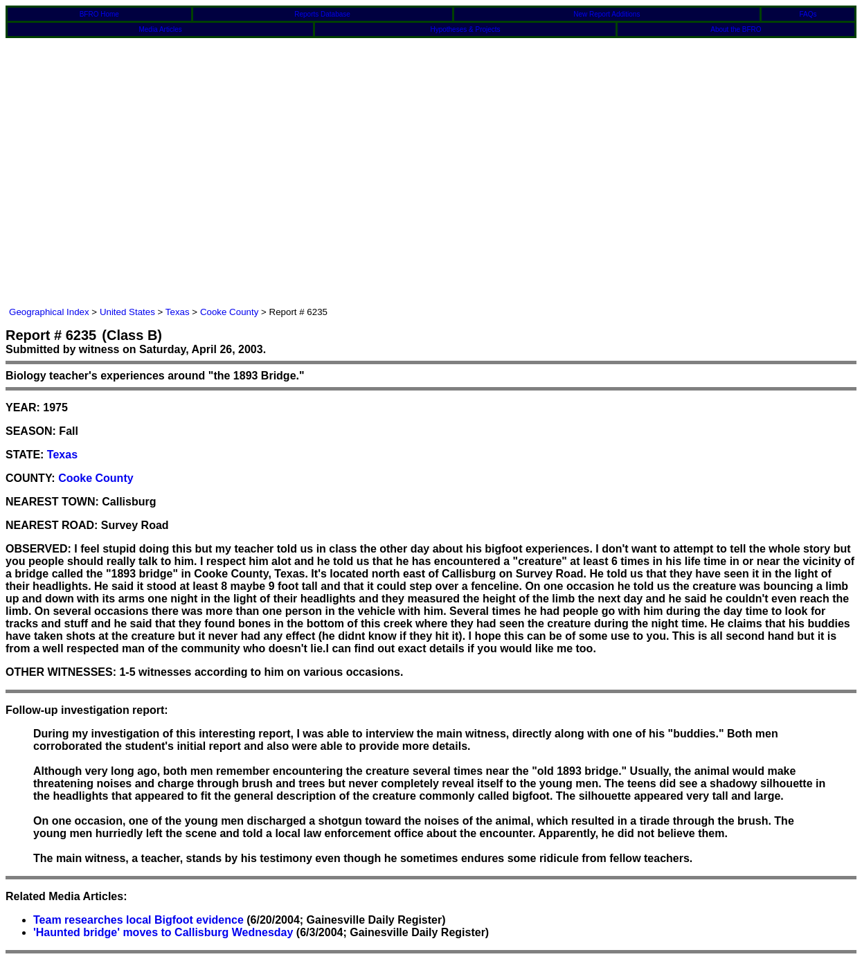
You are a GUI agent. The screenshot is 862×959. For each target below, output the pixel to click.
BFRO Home (99, 14)
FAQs (808, 14)
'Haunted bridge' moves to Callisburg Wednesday (163, 932)
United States (127, 312)
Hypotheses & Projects (465, 29)
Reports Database (322, 14)
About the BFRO (735, 29)
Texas (177, 312)
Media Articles (159, 29)
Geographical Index (49, 312)
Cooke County (229, 312)
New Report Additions (606, 14)
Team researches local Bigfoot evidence (138, 920)
